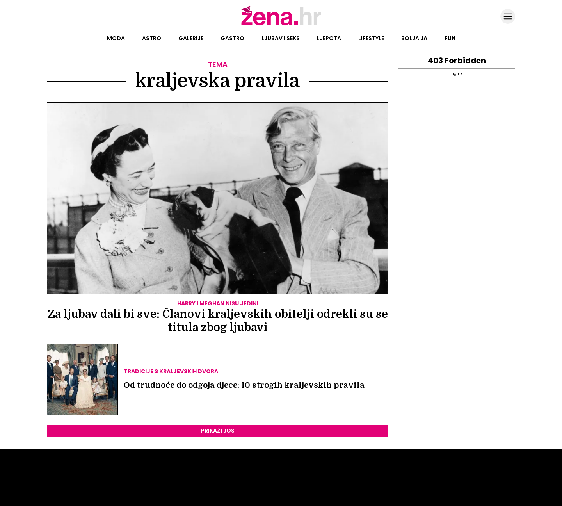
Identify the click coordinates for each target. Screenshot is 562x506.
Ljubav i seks (280, 38)
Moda (116, 38)
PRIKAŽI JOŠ (218, 431)
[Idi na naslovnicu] (281, 24)
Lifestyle (371, 38)
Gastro (232, 38)
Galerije (190, 38)
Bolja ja (414, 38)
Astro (151, 38)
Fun (450, 38)
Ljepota (329, 38)
